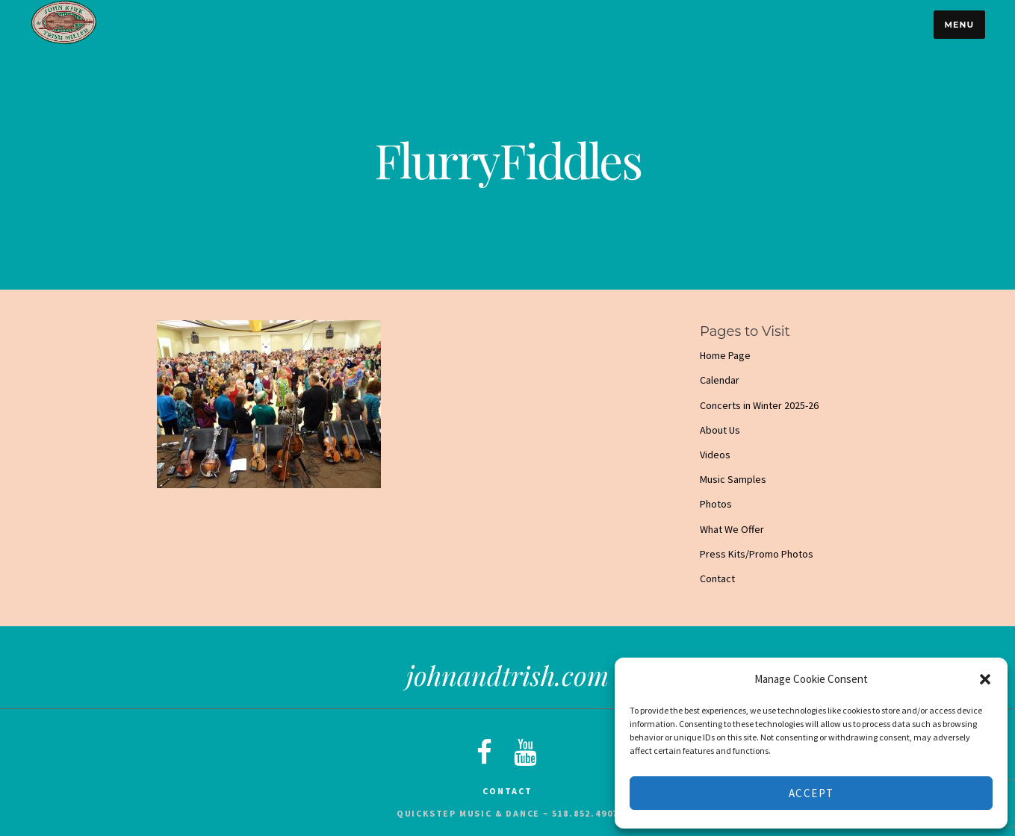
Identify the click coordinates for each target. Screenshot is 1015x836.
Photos (716, 504)
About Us (720, 430)
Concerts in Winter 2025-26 (759, 405)
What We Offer (732, 529)
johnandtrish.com (507, 675)
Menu (959, 24)
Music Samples (733, 479)
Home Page (725, 355)
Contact (717, 578)
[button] (985, 679)
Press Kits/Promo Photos (756, 554)
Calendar (719, 380)
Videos (715, 454)
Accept (811, 793)
